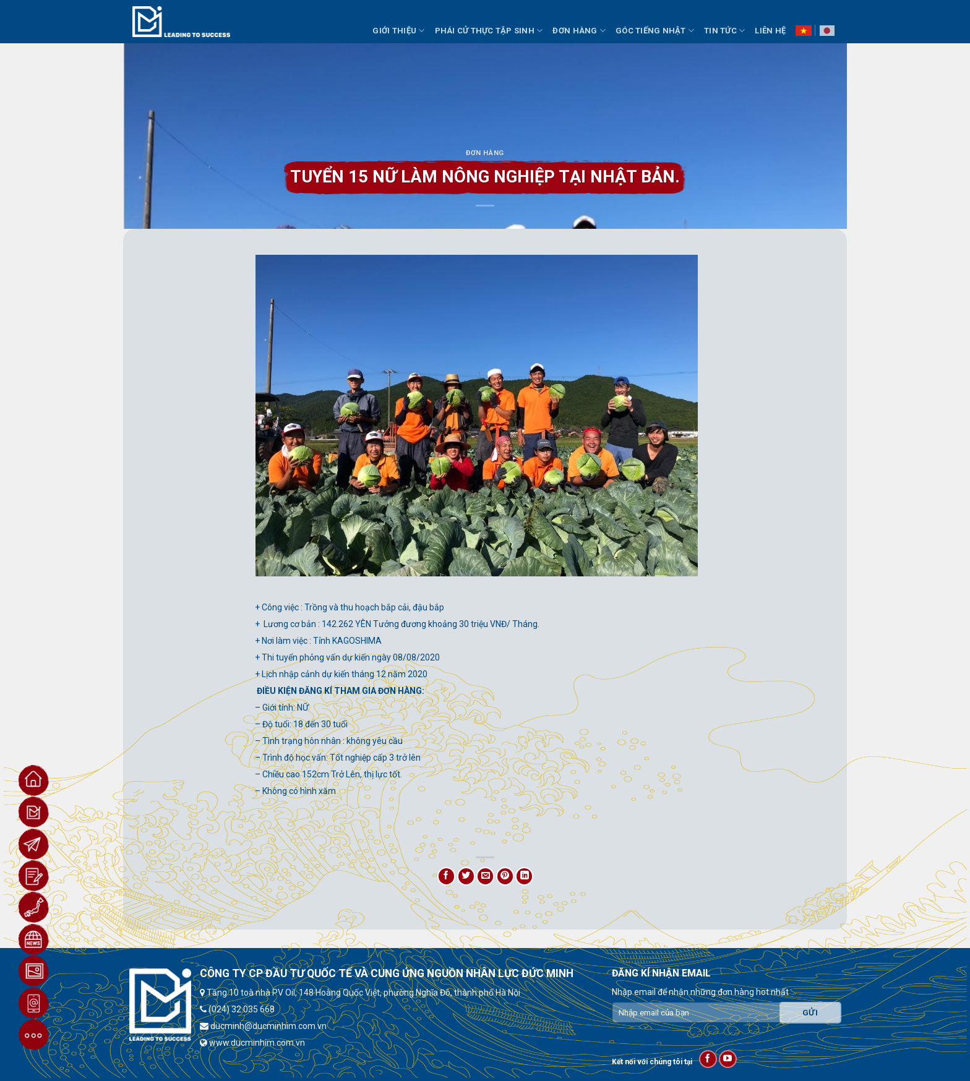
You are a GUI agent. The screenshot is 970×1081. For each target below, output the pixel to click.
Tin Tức (724, 30)
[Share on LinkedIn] (524, 876)
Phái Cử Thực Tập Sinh (489, 30)
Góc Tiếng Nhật (655, 30)
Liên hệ (770, 30)
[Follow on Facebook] (708, 1059)
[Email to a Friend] (485, 876)
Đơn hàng (485, 153)
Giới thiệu (398, 30)
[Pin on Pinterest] (505, 876)
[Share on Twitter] (466, 876)
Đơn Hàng (579, 30)
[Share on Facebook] (446, 876)
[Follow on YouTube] (728, 1059)
